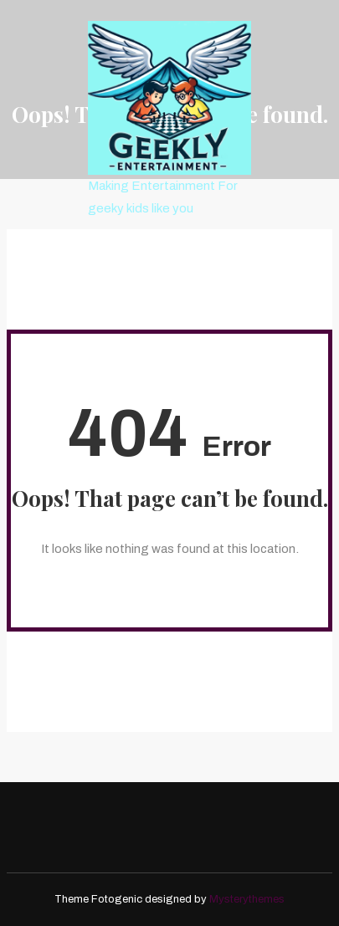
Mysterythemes (247, 899)
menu (132, 249)
